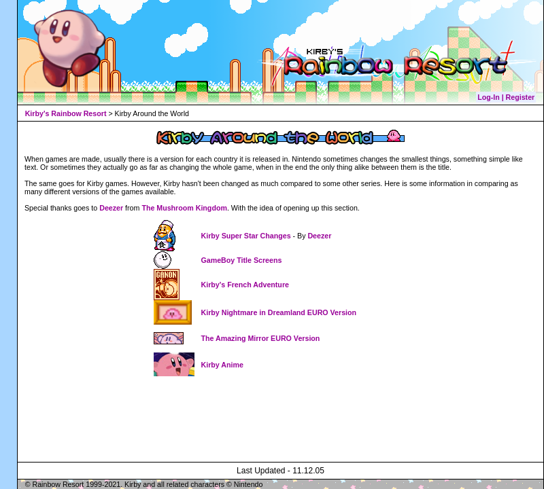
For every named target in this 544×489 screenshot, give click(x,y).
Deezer (111, 208)
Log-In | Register (505, 97)
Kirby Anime (222, 365)
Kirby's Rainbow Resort (66, 113)
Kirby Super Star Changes (247, 236)
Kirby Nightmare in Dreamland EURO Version (279, 312)
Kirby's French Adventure (245, 284)
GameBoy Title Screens (241, 260)
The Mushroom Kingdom (184, 208)
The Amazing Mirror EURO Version (260, 338)
